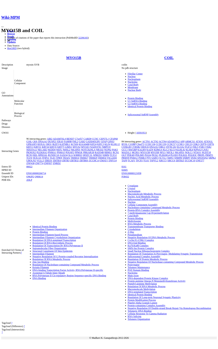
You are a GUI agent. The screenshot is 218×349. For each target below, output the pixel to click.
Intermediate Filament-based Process (50, 234)
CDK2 (196, 144)
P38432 (125, 176)
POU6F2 (70, 152)
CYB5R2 (135, 147)
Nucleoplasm (134, 79)
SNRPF (186, 158)
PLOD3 (174, 155)
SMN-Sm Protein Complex (141, 248)
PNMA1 (52, 152)
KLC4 (173, 149)
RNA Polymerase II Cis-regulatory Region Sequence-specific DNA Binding (69, 275)
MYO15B (73, 58)
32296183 (83, 37)
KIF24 (93, 144)
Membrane (133, 87)
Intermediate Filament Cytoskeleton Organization (56, 237)
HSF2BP (132, 149)
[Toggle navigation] (2, 26)
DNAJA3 (42, 141)
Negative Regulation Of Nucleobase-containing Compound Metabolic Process (165, 262)
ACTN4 (163, 141)
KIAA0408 (84, 144)
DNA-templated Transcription (142, 292)
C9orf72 (140, 144)
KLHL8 (189, 149)
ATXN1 (199, 141)
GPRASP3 (31, 144)
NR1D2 (100, 149)
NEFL (59, 149)
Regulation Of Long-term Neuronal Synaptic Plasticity (154, 297)
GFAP (104, 141)
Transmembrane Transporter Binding (146, 226)
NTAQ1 (197, 152)
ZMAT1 (104, 160)
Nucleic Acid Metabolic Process (143, 196)
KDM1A (158, 149)
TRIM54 (102, 158)
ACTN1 (146, 141)
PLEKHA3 (41, 152)
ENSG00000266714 (36, 173)
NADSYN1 (95, 147)
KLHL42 (180, 149)
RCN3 (29, 155)
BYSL (125, 144)
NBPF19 (106, 147)
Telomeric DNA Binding (140, 311)
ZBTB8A (83, 160)
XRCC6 (171, 160)
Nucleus (131, 76)
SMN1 (170, 158)
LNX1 (205, 149)
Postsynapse (133, 264)
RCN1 (116, 152)
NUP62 (107, 149)
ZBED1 (48, 160)
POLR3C (192, 155)
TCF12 (113, 155)
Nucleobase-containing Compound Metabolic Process (154, 207)
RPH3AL (42, 155)
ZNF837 (48, 163)
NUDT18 (206, 152)
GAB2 (82, 141)
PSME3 (142, 158)
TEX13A (37, 158)
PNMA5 (61, 152)
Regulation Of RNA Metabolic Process (51, 259)
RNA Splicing (134, 316)
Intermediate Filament (43, 253)
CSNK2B (126, 147)
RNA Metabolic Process (139, 224)
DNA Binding (39, 278)
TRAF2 (66, 158)
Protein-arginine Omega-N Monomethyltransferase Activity (156, 281)
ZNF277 (200, 160)
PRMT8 (125, 158)
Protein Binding (135, 98)
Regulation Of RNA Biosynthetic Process (52, 243)
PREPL (201, 155)
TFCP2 (139, 160)
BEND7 (70, 139)
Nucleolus (132, 82)
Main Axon (133, 275)
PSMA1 (134, 158)
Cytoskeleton (134, 229)
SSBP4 (105, 155)
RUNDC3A (53, 155)
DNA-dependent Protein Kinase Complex (148, 278)
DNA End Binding (137, 243)
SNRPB (178, 158)
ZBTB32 (74, 160)
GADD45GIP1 (93, 141)
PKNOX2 (31, 152)
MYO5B (155, 152)
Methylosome (134, 221)
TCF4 (29, 158)
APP (182, 141)
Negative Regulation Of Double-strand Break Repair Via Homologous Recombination (169, 308)
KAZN (149, 149)
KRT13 (29, 147)
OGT (124, 155)
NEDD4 (51, 149)
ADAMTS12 (173, 141)
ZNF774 (39, 163)
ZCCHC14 (94, 160)
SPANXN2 (202, 158)
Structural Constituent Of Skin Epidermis (52, 251)
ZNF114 (113, 160)
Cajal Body (133, 84)
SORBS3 (77, 155)
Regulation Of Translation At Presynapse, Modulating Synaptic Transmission (165, 253)
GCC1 (125, 149)
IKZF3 (55, 144)
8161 (124, 166)
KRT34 (45, 147)
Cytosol (131, 188)
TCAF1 (131, 160)
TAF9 (124, 160)
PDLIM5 (139, 155)
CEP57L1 (104, 139)
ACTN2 (154, 141)
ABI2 (50, 139)
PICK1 (155, 155)
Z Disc (131, 232)
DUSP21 (52, 141)
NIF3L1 (170, 152)
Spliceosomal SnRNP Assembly (143, 114)
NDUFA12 (31, 149)
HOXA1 (41, 144)
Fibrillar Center (135, 73)
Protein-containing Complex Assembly (146, 305)
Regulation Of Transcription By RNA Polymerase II (57, 245)
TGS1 (146, 160)
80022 (29, 166)
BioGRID (12, 48)
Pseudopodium (135, 234)
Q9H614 (39, 176)
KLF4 (107, 144)
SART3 (155, 158)
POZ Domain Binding (138, 270)
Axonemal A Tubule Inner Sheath (48, 273)
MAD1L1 (126, 152)
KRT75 (60, 147)
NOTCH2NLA (88, 149)
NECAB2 (42, 149)
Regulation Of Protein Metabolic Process (147, 259)
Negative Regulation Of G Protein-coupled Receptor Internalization (65, 256)
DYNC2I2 (171, 147)
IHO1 (49, 144)
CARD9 (87, 139)
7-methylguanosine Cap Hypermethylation (148, 213)
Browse (11, 34)
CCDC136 (150, 144)
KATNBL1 (64, 144)
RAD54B (99, 152)
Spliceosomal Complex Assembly (144, 256)
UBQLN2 (31, 160)
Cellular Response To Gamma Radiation (147, 313)
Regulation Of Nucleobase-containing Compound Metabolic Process (65, 264)
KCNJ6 (74, 144)
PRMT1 (209, 155)
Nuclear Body (134, 90)
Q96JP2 (30, 176)
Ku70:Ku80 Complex (138, 245)
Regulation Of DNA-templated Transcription (54, 240)
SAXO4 (64, 155)
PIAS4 (148, 155)
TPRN (59, 158)
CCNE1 (180, 144)
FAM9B (68, 141)
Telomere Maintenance (139, 267)
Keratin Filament (40, 267)
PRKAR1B (88, 152)
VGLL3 (40, 160)
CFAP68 (113, 139)
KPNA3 (198, 149)
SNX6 (194, 158)
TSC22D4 (112, 158)
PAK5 (115, 149)
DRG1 (162, 147)
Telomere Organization (139, 319)
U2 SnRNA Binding (137, 103)
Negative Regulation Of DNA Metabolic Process (151, 237)
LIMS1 (68, 147)
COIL (168, 58)
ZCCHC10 (190, 160)
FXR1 (202, 147)
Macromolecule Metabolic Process (144, 194)
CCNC (95, 139)
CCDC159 (161, 144)
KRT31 (37, 147)
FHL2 (75, 141)
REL (35, 155)
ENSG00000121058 (131, 173)
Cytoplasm (133, 185)
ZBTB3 (65, 160)
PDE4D (131, 155)
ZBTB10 (57, 160)
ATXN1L (208, 141)
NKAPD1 (75, 149)
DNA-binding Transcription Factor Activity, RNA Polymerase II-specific (67, 270)
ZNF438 (30, 163)
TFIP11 (45, 158)
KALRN (141, 149)
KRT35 (53, 147)
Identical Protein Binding (140, 106)
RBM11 (108, 152)
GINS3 (110, 141)
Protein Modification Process (142, 300)
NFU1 (163, 152)
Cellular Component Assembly (142, 204)
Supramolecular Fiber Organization (49, 248)
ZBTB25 (180, 160)
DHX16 (145, 147)
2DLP (29, 180)
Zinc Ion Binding (40, 262)
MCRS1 (136, 152)
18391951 (141, 132)
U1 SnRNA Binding (137, 101)
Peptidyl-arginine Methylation (142, 283)
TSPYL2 (154, 160)
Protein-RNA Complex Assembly (144, 210)
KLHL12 (115, 144)
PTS (149, 158)
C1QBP (132, 144)
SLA (70, 155)
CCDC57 (171, 144)
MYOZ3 (85, 147)
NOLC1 (189, 152)
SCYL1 (163, 158)
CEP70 (203, 144)
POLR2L (182, 155)
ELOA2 (181, 147)
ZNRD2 (57, 163)
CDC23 (188, 144)
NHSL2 (66, 149)
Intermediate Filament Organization (49, 229)
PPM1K (79, 152)
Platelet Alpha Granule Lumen (142, 302)
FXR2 (208, 147)
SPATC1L (87, 155)
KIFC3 (100, 144)
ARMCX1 (190, 141)
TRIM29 (93, 158)
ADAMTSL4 (59, 139)
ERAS (60, 141)
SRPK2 (212, 158)
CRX (35, 141)
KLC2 (166, 149)
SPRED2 (97, 155)
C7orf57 (79, 139)
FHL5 (195, 147)
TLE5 (52, 158)
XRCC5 (163, 160)
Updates (11, 42)
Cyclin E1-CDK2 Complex (141, 240)
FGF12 (188, 147)
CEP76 (210, 144)
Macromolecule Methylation (141, 289)
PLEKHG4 (164, 155)
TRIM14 (75, 158)
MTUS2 (77, 147)
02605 (125, 170)
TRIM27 (84, 158)
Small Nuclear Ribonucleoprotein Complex (149, 251)
